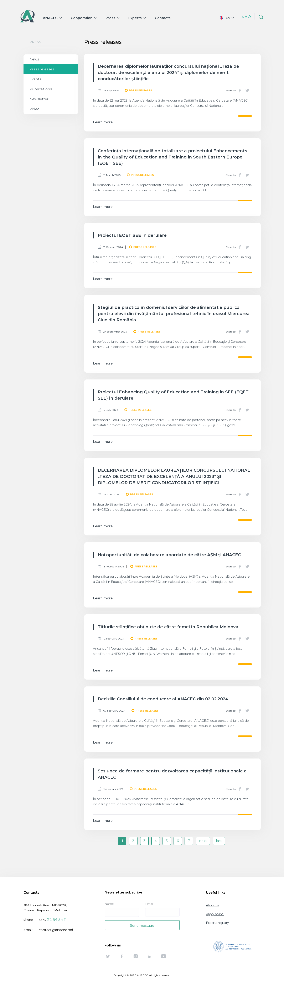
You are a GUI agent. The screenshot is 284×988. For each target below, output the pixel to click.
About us (212, 905)
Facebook (240, 90)
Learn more (103, 122)
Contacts (163, 18)
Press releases (42, 69)
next (203, 841)
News (34, 59)
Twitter (247, 90)
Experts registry (217, 923)
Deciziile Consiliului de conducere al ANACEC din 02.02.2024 (163, 698)
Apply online (215, 914)
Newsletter (39, 99)
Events (35, 79)
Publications (41, 89)
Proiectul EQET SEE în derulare (132, 235)
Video (35, 109)
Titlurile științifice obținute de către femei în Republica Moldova (168, 626)
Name (109, 904)
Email (149, 904)
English (224, 18)
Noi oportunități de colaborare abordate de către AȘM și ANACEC (169, 554)
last (219, 841)
